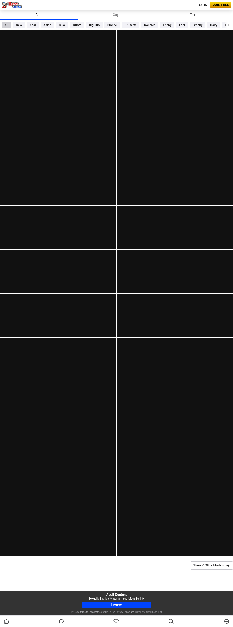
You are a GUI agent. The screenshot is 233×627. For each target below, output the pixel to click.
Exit (160, 612)
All (6, 25)
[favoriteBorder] (116, 621)
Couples (150, 25)
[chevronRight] (229, 25)
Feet (182, 25)
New (19, 25)
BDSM (77, 25)
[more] (226, 621)
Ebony (167, 25)
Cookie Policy (108, 612)
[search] (171, 621)
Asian (47, 25)
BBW (62, 25)
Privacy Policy (123, 612)
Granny (198, 25)
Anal (33, 25)
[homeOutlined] (6, 621)
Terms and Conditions (146, 612)
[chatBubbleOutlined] (61, 621)
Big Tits (94, 25)
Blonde (112, 25)
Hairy (213, 25)
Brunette (131, 25)
